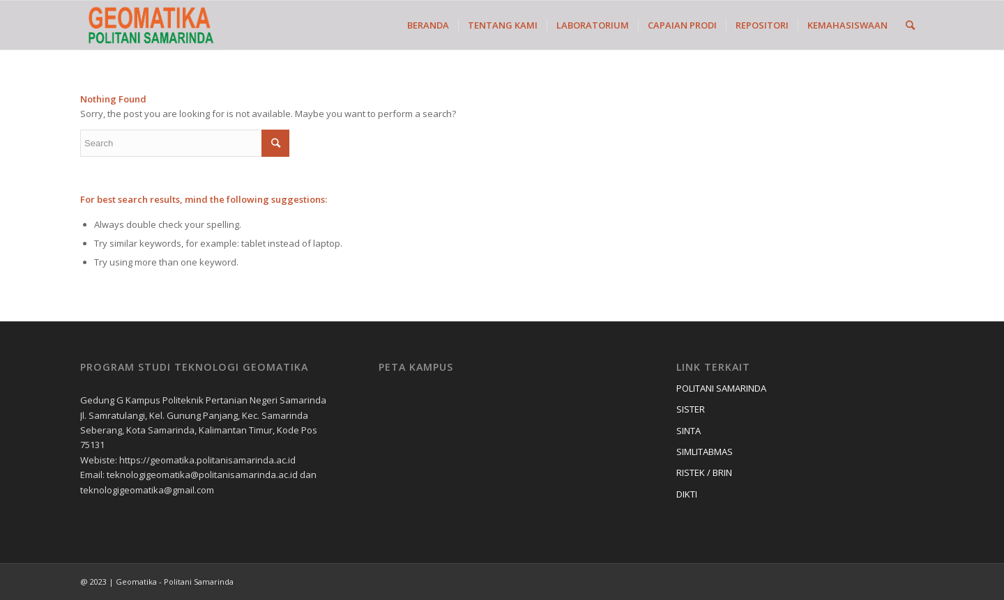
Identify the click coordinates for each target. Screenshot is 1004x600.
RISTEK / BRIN (704, 472)
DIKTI (686, 494)
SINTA (688, 430)
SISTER (690, 409)
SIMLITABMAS (704, 451)
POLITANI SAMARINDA (721, 388)
